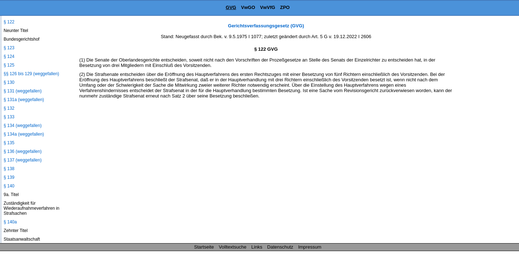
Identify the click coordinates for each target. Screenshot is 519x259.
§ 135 (9, 142)
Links (256, 247)
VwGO (248, 7)
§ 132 (9, 108)
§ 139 (9, 177)
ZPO (285, 7)
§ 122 (9, 21)
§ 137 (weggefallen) (22, 160)
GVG (231, 7)
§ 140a (10, 221)
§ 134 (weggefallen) (22, 125)
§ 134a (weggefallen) (24, 134)
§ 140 (9, 185)
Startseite (204, 247)
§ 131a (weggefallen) (24, 99)
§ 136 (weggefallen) (22, 151)
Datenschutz (280, 247)
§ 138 (9, 168)
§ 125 (9, 65)
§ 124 (9, 56)
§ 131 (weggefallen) (22, 91)
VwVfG (267, 7)
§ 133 (9, 116)
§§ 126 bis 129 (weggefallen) (31, 73)
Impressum (309, 247)
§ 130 (9, 82)
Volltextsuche (233, 247)
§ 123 (9, 47)
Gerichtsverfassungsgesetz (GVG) (266, 25)
